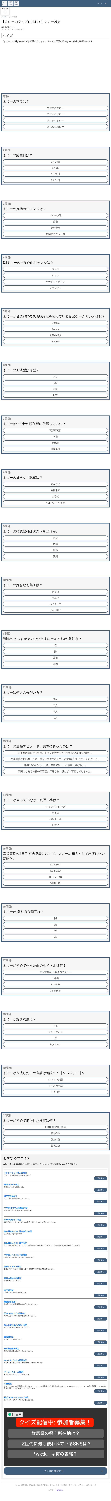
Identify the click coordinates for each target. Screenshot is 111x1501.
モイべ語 (55, 1091)
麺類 (55, 221)
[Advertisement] (55, 69)
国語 (55, 556)
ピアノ (55, 825)
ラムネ (55, 597)
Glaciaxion (55, 990)
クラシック (55, 287)
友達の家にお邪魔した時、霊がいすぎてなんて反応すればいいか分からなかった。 (55, 759)
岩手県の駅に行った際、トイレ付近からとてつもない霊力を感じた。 (55, 752)
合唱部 (55, 442)
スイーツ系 (55, 215)
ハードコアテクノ (55, 281)
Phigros (55, 341)
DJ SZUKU (55, 883)
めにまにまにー (55, 108)
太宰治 (55, 496)
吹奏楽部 (55, 449)
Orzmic (56, 322)
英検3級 (55, 1133)
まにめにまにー (55, 126)
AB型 (55, 395)
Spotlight (55, 984)
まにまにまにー (55, 120)
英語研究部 (55, 430)
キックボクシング (55, 806)
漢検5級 (55, 1139)
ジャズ (55, 269)
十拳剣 (55, 978)
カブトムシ (55, 1044)
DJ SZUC (55, 864)
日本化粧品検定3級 (55, 1127)
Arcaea (56, 329)
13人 (55, 699)
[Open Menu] (102, 3)
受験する (100, 1178)
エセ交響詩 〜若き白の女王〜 (55, 972)
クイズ (55, 812)
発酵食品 (55, 227)
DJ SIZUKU (55, 877)
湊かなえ (55, 484)
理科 (55, 550)
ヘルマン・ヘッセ (55, 502)
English (60, 1490)
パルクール (55, 819)
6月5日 (55, 167)
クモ (55, 1025)
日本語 (50, 1490)
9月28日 (55, 161)
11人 (55, 705)
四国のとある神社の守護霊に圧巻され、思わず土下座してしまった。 (55, 771)
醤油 (55, 657)
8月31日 (55, 180)
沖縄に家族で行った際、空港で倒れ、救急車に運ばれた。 (55, 765)
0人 (56, 717)
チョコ (55, 591)
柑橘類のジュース (55, 234)
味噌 (55, 663)
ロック (55, 275)
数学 (55, 544)
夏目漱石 (55, 490)
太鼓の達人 (55, 335)
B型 (55, 382)
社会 (55, 537)
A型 (55, 376)
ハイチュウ (55, 604)
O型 (55, 389)
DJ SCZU (55, 870)
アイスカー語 (55, 1085)
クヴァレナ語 (55, 1079)
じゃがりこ (55, 610)
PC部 (55, 436)
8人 (56, 711)
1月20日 (55, 174)
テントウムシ (55, 1032)
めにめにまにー (55, 114)
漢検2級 (55, 1145)
